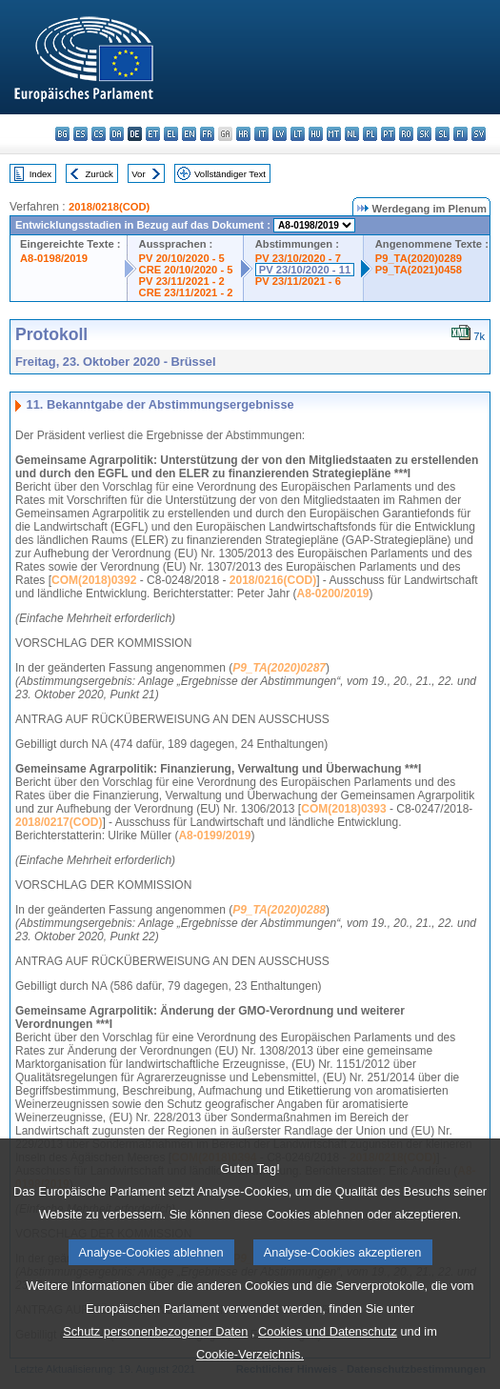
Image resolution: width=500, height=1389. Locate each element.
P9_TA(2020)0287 (279, 667)
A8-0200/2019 (332, 593)
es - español (80, 134)
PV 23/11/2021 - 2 (182, 281)
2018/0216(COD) (273, 580)
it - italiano (261, 134)
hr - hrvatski (243, 134)
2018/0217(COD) (58, 822)
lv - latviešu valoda (279, 134)
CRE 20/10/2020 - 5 (186, 269)
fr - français (207, 134)
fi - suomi (460, 134)
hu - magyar (316, 134)
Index (40, 174)
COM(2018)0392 (93, 580)
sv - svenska (478, 134)
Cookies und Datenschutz (327, 1370)
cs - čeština (98, 134)
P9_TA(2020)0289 (418, 258)
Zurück (99, 174)
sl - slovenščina (442, 134)
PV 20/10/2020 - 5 (182, 258)
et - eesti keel (153, 134)
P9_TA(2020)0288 (279, 909)
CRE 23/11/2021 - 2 (186, 292)
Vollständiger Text (230, 174)
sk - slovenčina (424, 134)
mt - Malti (334, 134)
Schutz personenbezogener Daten (155, 1370)
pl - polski (370, 134)
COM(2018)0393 (343, 808)
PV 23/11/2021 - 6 (298, 281)
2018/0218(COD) (109, 206)
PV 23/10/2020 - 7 (298, 258)
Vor (138, 174)
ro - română (406, 134)
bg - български (62, 134)
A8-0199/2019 (214, 835)
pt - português (388, 134)
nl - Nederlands (352, 134)
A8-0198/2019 (54, 258)
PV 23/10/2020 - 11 (304, 269)
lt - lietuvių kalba (297, 134)
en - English (189, 134)
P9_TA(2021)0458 (418, 269)
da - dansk (117, 134)
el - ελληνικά (171, 134)
